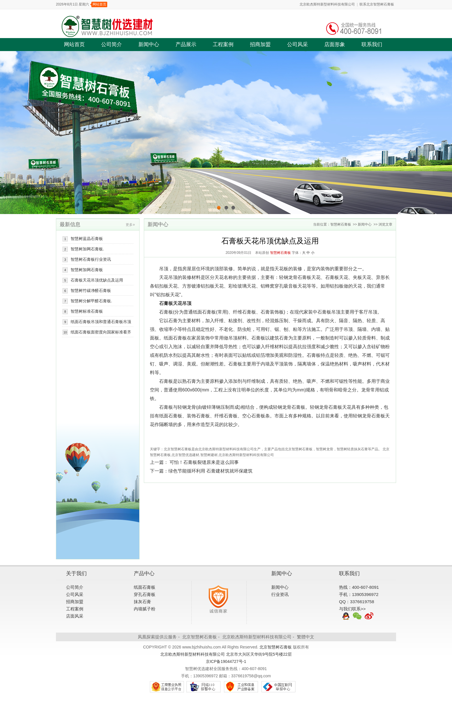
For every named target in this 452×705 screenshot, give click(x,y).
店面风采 (74, 616)
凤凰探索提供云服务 (157, 636)
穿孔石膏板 (144, 594)
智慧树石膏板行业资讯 (91, 259)
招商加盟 (260, 44)
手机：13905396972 (358, 594)
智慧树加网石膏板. (87, 249)
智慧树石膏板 (340, 224)
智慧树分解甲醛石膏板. (91, 301)
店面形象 (334, 44)
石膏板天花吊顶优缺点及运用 (97, 280)
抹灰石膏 (142, 601)
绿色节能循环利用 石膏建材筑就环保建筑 (210, 470)
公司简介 (111, 44)
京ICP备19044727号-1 (226, 661)
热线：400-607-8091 (359, 587)
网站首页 (99, 4)
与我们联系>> (352, 608)
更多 (130, 225)
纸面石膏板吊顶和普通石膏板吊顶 (101, 321)
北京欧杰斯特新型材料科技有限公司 (327, 4)
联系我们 (371, 44)
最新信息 (70, 224)
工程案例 (223, 44)
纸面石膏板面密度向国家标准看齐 (101, 332)
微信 (357, 616)
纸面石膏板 (144, 587)
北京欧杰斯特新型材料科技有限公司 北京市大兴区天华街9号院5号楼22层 (225, 654)
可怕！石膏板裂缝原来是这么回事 (204, 462)
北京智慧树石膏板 (199, 636)
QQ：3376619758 (356, 601)
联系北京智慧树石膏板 (376, 4)
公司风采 (297, 44)
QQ (346, 616)
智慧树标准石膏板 (87, 311)
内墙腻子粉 (144, 608)
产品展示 (186, 44)
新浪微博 (369, 616)
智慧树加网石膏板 (87, 269)
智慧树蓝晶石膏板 (87, 238)
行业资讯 (280, 594)
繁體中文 (305, 636)
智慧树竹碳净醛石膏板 (91, 290)
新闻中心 (148, 44)
